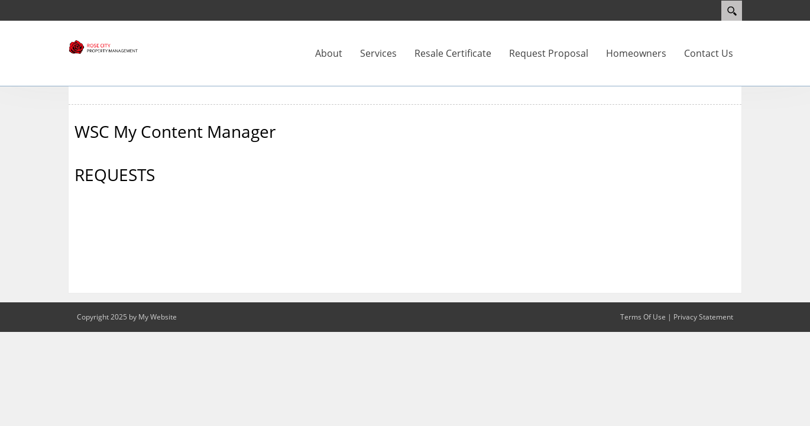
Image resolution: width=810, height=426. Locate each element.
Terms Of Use (643, 317)
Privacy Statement (703, 317)
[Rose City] (103, 46)
